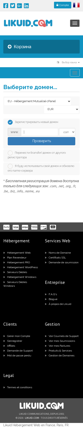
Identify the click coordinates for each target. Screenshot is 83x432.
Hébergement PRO (16, 262)
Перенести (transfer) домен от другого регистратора (37, 155)
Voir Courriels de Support (62, 336)
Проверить (41, 141)
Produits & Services (58, 350)
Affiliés (9, 345)
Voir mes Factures (57, 345)
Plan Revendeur (14, 257)
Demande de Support (18, 350)
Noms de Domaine (58, 252)
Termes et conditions (17, 387)
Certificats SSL (55, 257)
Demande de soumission (62, 262)
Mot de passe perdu (17, 355)
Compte (62, 5)
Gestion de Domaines (59, 355)
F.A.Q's (51, 294)
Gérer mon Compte (16, 336)
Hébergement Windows (19, 277)
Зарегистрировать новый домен (33, 122)
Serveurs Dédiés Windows (15, 284)
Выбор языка (68, 62)
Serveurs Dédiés (15, 272)
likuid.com (32, 417)
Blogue (51, 299)
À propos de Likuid (58, 304)
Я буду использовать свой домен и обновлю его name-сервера (41, 168)
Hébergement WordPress (20, 267)
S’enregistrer (12, 340)
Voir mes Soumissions (60, 340)
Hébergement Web (17, 252)
